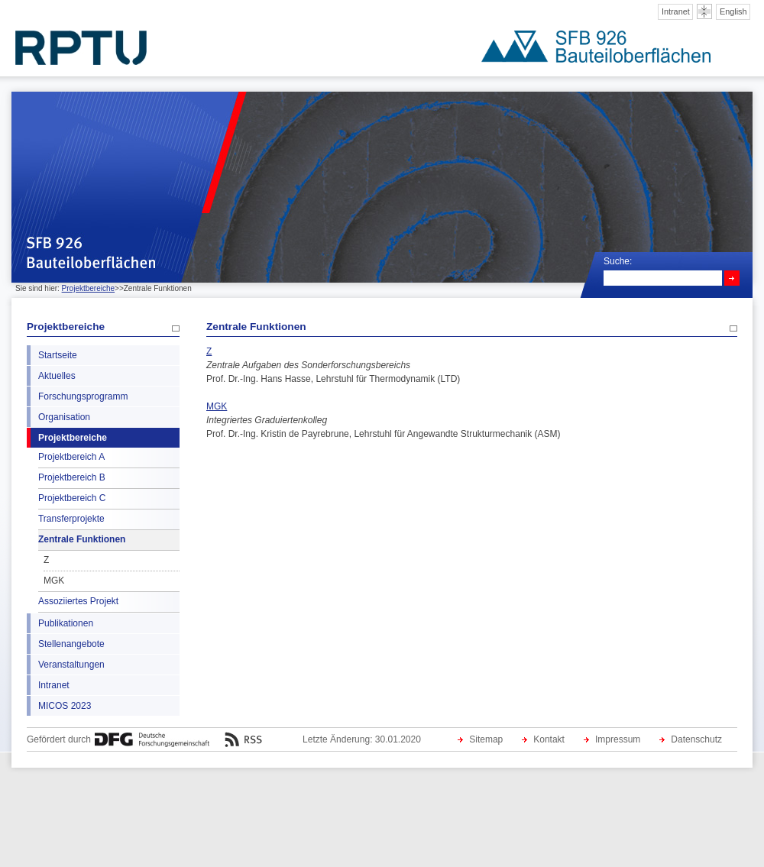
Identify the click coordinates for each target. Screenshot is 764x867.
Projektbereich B (71, 477)
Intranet (676, 11)
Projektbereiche (88, 288)
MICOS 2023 (64, 705)
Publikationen (65, 623)
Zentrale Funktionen (81, 539)
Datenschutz (696, 739)
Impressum (617, 739)
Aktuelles (57, 375)
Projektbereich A (71, 456)
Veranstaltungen (71, 664)
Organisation (64, 417)
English (733, 11)
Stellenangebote (71, 644)
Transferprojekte (71, 518)
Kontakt (549, 739)
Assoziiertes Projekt (78, 601)
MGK (54, 580)
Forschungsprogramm (83, 396)
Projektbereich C (71, 498)
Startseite (57, 355)
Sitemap (486, 739)
